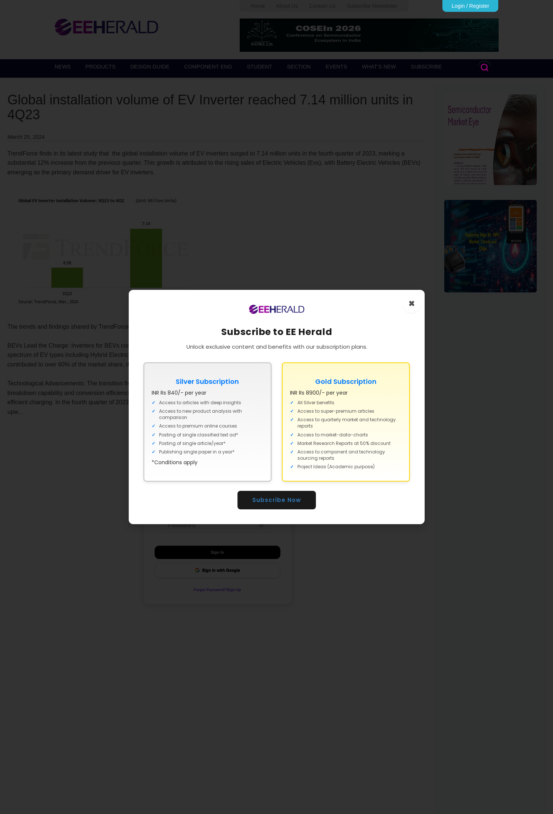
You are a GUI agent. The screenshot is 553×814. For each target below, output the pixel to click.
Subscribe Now (276, 500)
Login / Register (470, 6)
